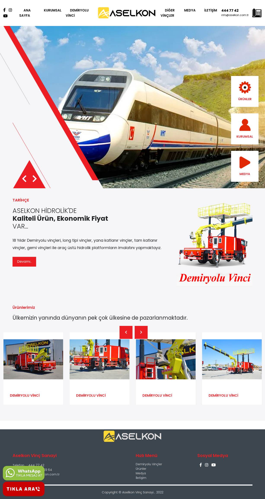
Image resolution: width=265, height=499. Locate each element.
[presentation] (24, 179)
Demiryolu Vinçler (149, 464)
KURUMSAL (52, 10)
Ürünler (141, 469)
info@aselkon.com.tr (235, 15)
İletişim (141, 478)
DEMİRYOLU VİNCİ (77, 13)
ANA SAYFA (25, 13)
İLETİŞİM (210, 10)
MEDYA (190, 10)
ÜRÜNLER (245, 91)
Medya (141, 473)
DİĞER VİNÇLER (168, 13)
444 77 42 (230, 10)
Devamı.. (24, 261)
